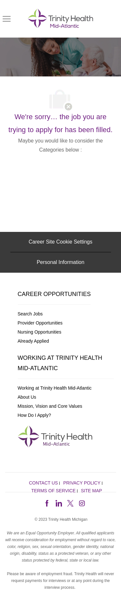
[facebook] (47, 502)
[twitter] (70, 502)
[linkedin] (58, 502)
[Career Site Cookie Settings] (60, 242)
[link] (62, 19)
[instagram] (82, 502)
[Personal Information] (60, 262)
